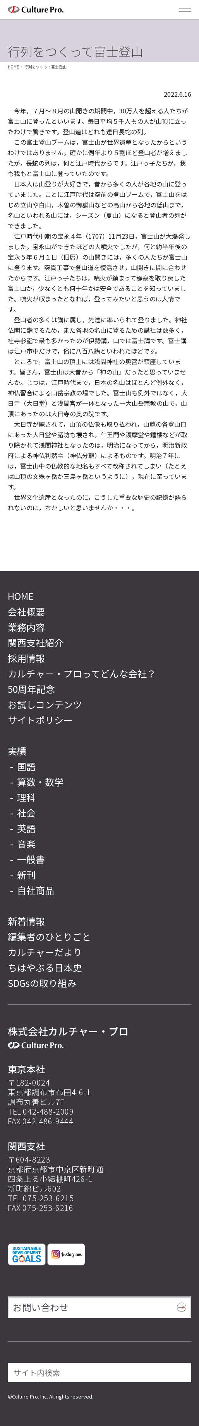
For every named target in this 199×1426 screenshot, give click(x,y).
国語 (26, 766)
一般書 (31, 859)
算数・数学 (40, 781)
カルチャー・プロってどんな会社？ (82, 673)
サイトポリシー (40, 720)
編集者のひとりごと (49, 936)
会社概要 (26, 611)
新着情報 (26, 921)
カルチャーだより (45, 952)
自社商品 (35, 890)
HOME (13, 67)
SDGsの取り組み (42, 983)
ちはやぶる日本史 (45, 967)
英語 (26, 828)
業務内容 (26, 627)
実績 (17, 750)
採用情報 (26, 658)
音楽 (26, 843)
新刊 (26, 874)
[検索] (180, 1372)
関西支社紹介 (35, 642)
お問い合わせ (41, 1307)
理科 (26, 797)
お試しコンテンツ (45, 704)
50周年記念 (31, 689)
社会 (26, 812)
